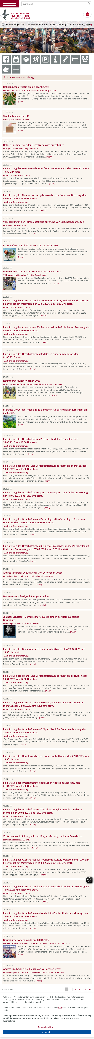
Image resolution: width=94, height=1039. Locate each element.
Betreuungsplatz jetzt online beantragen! (26, 86)
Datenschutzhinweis (47, 1027)
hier (60, 1007)
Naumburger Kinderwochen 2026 (21, 380)
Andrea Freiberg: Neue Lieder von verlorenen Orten (32, 968)
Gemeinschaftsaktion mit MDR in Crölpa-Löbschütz (32, 271)
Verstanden (47, 1032)
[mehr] (21, 101)
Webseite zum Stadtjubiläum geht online (26, 596)
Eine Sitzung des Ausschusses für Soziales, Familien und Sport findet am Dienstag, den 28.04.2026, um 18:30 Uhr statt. (43, 704)
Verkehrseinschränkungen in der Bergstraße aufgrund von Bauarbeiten (43, 836)
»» (90, 989)
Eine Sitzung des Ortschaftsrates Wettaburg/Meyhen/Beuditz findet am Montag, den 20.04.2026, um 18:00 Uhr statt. (43, 811)
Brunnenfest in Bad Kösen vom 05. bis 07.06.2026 (30, 245)
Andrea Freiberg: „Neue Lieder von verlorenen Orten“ (33, 572)
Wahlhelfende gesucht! (16, 116)
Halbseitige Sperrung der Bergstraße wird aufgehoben (33, 145)
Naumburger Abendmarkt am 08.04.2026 (26, 940)
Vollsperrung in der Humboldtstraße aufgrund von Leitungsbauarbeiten (43, 221)
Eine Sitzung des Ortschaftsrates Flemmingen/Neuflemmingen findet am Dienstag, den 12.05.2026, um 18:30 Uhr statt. (44, 521)
